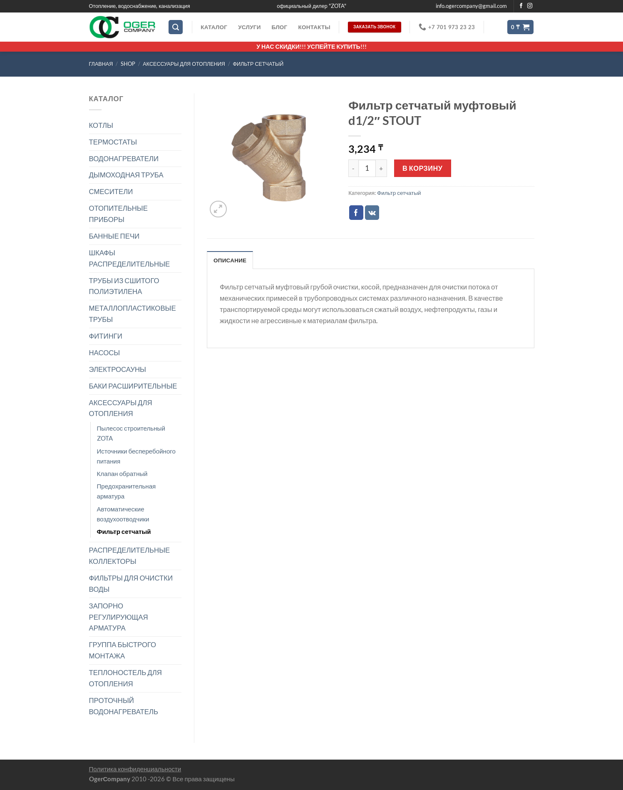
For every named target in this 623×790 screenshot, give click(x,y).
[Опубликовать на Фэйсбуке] (356, 212)
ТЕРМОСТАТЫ (113, 141)
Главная (101, 64)
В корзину (422, 168)
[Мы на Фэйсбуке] (521, 6)
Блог (280, 27)
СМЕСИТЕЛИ (111, 191)
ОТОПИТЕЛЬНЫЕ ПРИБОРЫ (118, 214)
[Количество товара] (367, 168)
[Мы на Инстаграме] (530, 6)
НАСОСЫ (104, 352)
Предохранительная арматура (126, 491)
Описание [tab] (229, 260)
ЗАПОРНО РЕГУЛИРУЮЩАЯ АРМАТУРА (118, 617)
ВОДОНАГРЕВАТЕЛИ (124, 158)
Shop (128, 64)
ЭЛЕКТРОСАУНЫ (117, 369)
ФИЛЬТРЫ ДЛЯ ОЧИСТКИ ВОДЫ (131, 583)
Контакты (314, 27)
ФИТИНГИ (105, 335)
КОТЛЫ (101, 125)
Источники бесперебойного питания (136, 456)
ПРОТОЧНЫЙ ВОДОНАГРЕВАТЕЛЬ (124, 706)
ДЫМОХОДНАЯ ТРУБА (126, 174)
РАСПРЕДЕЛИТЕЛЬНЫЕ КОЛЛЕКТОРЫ (129, 556)
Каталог (214, 27)
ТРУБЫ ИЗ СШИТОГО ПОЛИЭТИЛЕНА (124, 286)
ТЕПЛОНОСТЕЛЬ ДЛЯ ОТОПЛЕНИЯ (125, 678)
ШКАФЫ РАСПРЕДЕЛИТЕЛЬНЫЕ (129, 258)
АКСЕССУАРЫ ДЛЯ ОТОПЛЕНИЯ (184, 64)
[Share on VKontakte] (372, 212)
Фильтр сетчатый (258, 64)
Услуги (249, 27)
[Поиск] (176, 27)
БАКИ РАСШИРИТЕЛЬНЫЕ (133, 385)
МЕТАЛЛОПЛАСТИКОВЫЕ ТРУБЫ (132, 314)
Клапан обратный (122, 473)
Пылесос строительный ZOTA (131, 433)
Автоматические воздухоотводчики (123, 514)
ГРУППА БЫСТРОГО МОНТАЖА (122, 650)
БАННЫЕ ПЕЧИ (114, 236)
